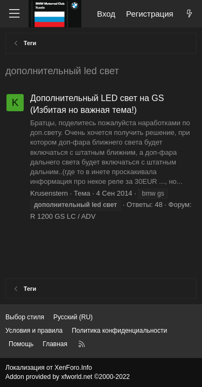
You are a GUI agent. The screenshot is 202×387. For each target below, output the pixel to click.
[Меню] (14, 13)
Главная (55, 344)
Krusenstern (49, 193)
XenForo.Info (73, 367)
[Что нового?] (189, 13)
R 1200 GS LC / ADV (62, 216)
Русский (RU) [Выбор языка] (73, 317)
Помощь (21, 344)
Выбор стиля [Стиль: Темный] (24, 317)
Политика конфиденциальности (119, 330)
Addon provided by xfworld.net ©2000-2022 (67, 377)
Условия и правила (33, 330)
